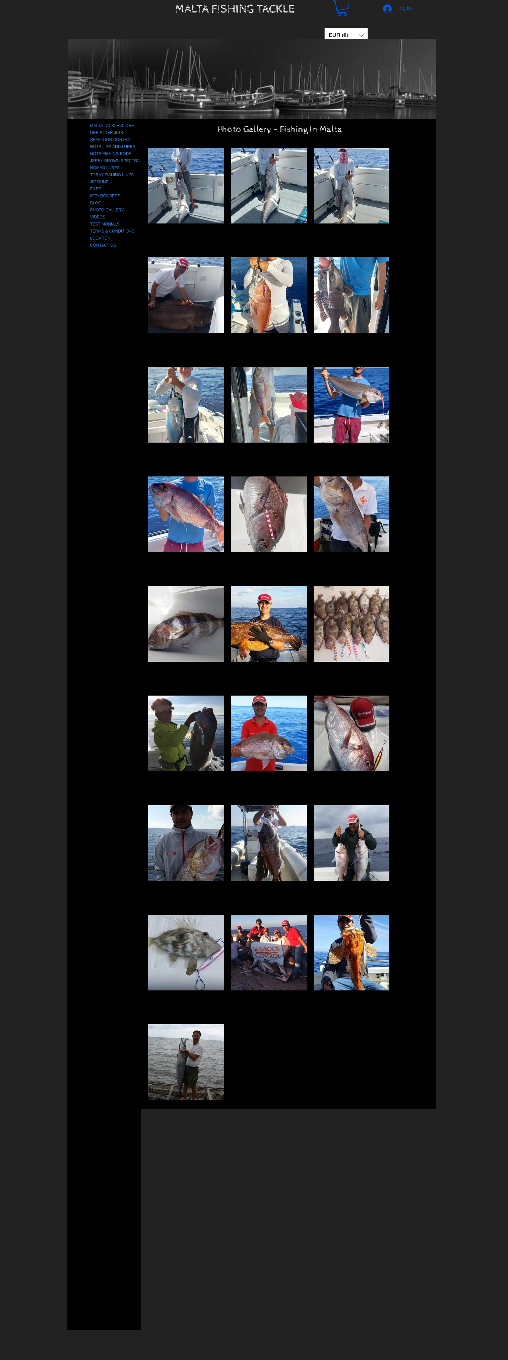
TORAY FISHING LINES (112, 175)
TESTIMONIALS (105, 224)
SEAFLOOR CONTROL (111, 139)
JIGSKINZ (99, 182)
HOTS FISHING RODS (110, 153)
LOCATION (100, 238)
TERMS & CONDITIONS (112, 231)
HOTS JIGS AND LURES (112, 146)
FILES (95, 189)
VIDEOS (97, 217)
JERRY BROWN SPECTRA (115, 160)
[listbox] (346, 35)
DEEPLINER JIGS (106, 132)
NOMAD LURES (105, 168)
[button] (342, 8)
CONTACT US (103, 245)
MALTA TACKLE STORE (112, 125)
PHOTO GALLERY (107, 210)
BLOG (95, 203)
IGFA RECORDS (105, 196)
